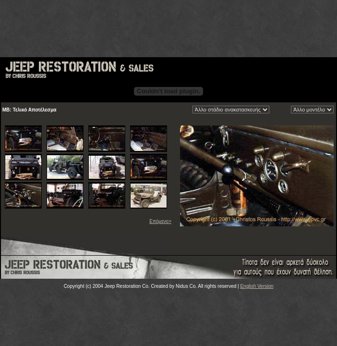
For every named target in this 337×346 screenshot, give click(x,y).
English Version (256, 286)
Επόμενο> (160, 221)
